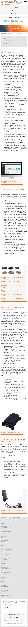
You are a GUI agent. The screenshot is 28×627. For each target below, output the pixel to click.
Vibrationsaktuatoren (4, 578)
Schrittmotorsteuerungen (5, 535)
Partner (17, 21)
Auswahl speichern (14, 614)
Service (12, 20)
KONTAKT (19, 518)
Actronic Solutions (4, 33)
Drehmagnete (3, 574)
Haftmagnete (3, 597)
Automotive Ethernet (4, 540)
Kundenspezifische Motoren (5, 558)
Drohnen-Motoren (4, 556)
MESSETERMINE (4, 518)
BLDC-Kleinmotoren (4, 559)
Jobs (22, 21)
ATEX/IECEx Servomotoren (5, 550)
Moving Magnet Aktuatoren (5, 568)
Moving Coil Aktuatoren (5, 567)
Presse (12, 21)
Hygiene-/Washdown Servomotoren (7, 549)
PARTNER (12, 518)
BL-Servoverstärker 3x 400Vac (6, 531)
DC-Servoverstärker (4, 526)
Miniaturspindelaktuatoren (5, 572)
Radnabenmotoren (4, 555)
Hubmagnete (3, 573)
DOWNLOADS (19, 517)
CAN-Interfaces (3, 536)
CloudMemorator (6, 43)
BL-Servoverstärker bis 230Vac (6, 530)
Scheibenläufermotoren (5, 554)
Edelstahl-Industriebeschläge (5, 587)
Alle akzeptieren (14, 617)
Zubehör (2, 541)
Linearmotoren (3, 553)
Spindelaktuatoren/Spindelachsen (6, 571)
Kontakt (14, 623)
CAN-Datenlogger (4, 537)
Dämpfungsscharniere (4, 586)
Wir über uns (6, 20)
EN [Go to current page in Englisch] (26, 1)
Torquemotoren (3, 551)
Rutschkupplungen (4, 591)
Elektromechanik (3, 581)
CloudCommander (6, 42)
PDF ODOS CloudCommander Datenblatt (10, 432)
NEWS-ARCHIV (13, 517)
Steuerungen (10, 33)
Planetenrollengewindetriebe (5, 595)
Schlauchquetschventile (5, 589)
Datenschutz (9, 623)
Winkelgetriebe (3, 594)
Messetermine (6, 21)
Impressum (19, 623)
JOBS (15, 518)
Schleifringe (3, 596)
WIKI (12, 520)
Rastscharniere (3, 585)
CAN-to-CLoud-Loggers (8, 40)
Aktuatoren (3, 563)
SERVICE (8, 517)
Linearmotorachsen (4, 569)
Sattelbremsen (3, 592)
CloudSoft (5, 38)
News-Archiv (18, 20)
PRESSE (8, 518)
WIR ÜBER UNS (3, 517)
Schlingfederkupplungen (5, 590)
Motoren (2, 545)
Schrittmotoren (3, 560)
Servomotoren (3, 548)
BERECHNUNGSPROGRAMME (6, 520)
